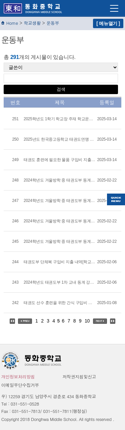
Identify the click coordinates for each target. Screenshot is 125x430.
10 (87, 321)
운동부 (52, 23)
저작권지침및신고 (79, 376)
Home (12, 23)
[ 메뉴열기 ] (108, 23)
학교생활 (32, 23)
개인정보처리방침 (18, 376)
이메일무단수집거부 (20, 385)
